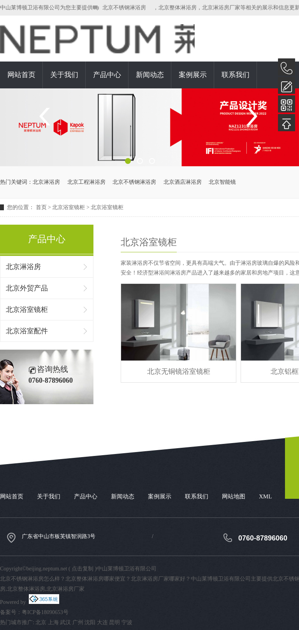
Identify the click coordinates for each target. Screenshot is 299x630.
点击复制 (82, 569)
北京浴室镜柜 (68, 207)
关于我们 (64, 75)
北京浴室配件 (27, 331)
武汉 (65, 622)
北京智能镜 (222, 182)
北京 (40, 622)
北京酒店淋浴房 (183, 182)
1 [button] (128, 161)
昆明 (114, 622)
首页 (41, 207)
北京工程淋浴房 (86, 182)
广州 (77, 622)
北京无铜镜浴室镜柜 (178, 371)
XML (265, 496)
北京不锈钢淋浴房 (124, 8)
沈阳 (89, 622)
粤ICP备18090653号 (45, 612)
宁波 (126, 622)
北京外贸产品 (27, 288)
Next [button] (251, 116)
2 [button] (140, 161)
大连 (102, 622)
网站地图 (233, 496)
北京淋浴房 (46, 182)
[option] (149, 127)
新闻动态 (150, 75)
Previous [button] (47, 116)
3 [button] (152, 161)
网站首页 (21, 75)
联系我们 (236, 75)
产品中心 (107, 75)
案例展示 (193, 75)
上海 (53, 622)
